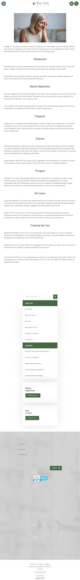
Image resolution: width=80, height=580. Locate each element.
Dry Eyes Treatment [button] (32, 357)
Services (28, 321)
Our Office (28, 309)
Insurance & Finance (32, 333)
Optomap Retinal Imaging (33, 376)
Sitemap (40, 569)
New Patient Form (31, 327)
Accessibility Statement (43, 566)
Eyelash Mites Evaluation (33, 364)
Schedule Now (32, 395)
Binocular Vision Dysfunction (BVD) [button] (37, 351)
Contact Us (29, 339)
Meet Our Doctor (30, 315)
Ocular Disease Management (35, 370)
